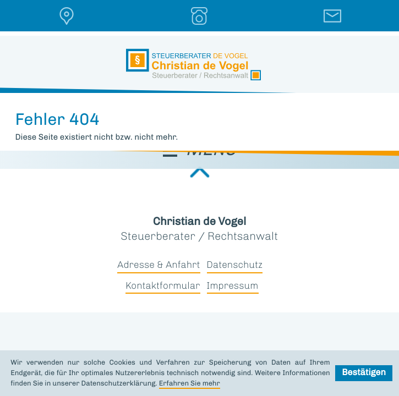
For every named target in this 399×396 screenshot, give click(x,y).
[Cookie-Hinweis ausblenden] (363, 373)
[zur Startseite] (193, 64)
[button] (66, 16)
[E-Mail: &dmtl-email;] (333, 16)
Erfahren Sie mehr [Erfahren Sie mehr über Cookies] (189, 383)
